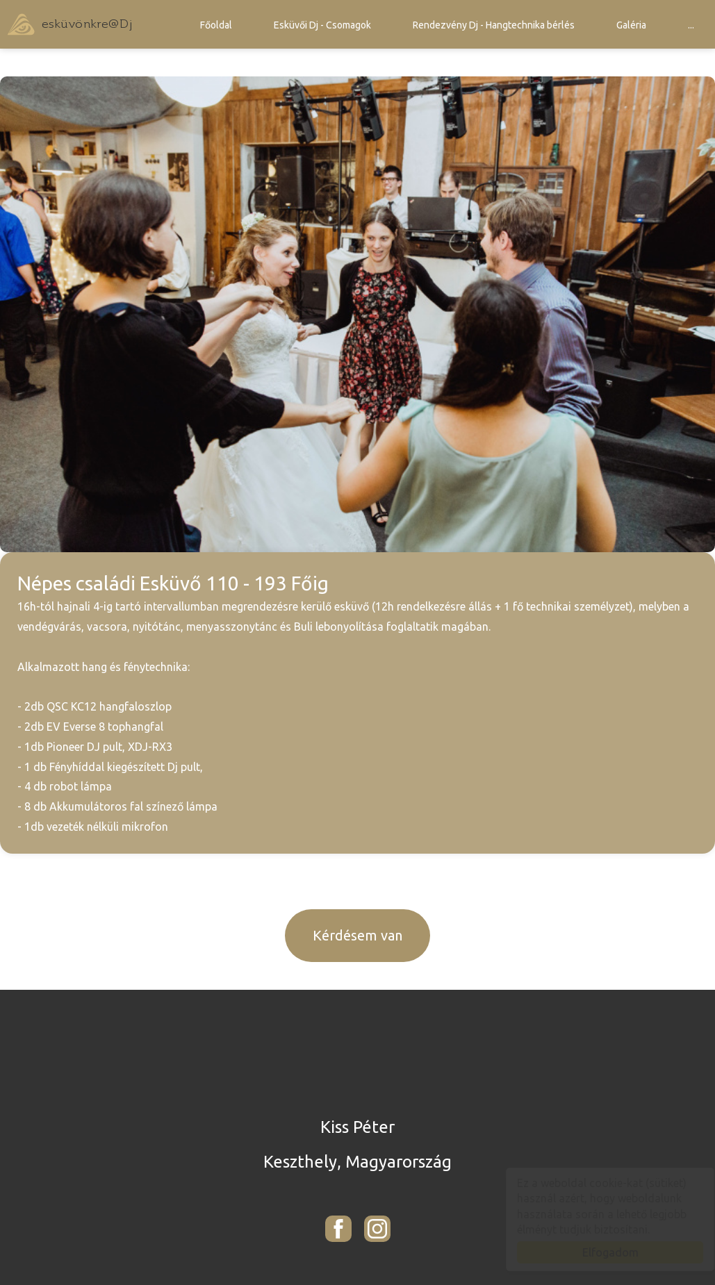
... (691, 25)
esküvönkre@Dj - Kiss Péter (69, 24)
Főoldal (216, 25)
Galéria (631, 25)
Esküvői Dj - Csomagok (322, 25)
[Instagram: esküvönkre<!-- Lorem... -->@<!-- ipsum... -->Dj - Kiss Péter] (377, 1229)
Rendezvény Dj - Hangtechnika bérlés (494, 25)
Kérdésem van (357, 935)
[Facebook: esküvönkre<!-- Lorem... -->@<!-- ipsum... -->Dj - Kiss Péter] (338, 1229)
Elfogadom (597, 1252)
